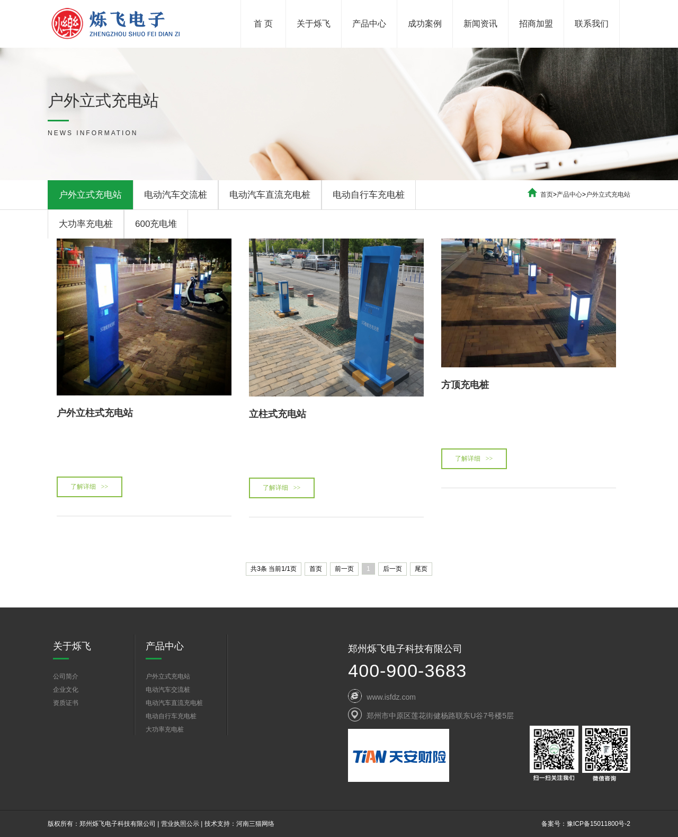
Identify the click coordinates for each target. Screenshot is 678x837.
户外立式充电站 (90, 195)
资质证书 (65, 703)
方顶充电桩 (465, 385)
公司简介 (65, 676)
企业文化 (65, 689)
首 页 (263, 23)
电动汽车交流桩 (175, 195)
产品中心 (369, 23)
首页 (546, 194)
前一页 (344, 568)
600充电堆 (156, 224)
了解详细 (89, 486)
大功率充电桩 (86, 224)
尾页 (421, 568)
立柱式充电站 (277, 414)
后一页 (392, 568)
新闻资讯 (480, 23)
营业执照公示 (180, 823)
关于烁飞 (314, 23)
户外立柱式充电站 (95, 413)
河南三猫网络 (255, 823)
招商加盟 (536, 23)
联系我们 (592, 23)
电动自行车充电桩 (369, 195)
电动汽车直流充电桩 (269, 195)
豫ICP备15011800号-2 (598, 823)
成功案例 (425, 23)
